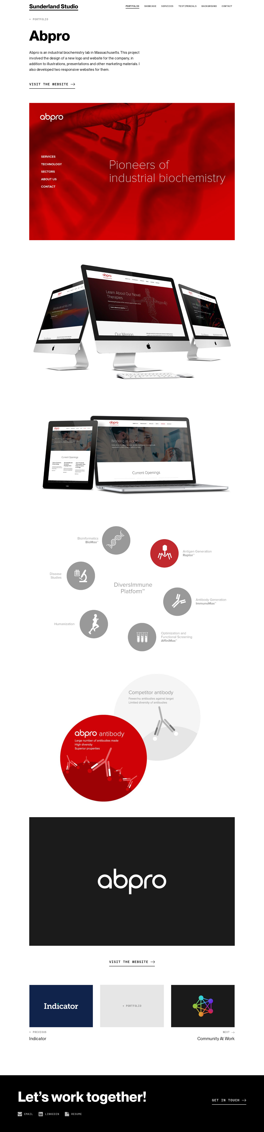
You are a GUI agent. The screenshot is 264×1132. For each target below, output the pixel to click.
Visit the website (52, 84)
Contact (227, 5)
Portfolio (132, 5)
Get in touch (229, 1100)
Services (167, 5)
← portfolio (38, 19)
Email (25, 1114)
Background (209, 5)
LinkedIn (49, 1114)
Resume (73, 1114)
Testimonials (187, 5)
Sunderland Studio (53, 6)
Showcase (150, 5)
